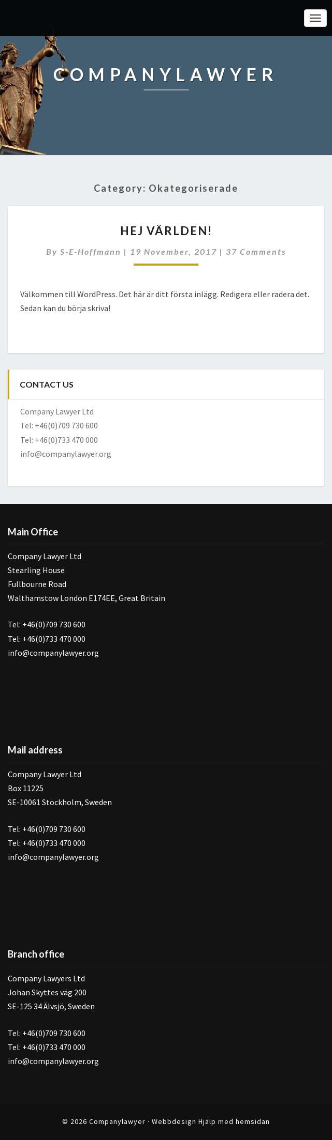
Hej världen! (166, 231)
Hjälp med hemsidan (234, 1121)
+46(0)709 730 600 (66, 425)
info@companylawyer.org (65, 454)
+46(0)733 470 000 (66, 440)
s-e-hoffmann (90, 251)
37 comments (256, 251)
